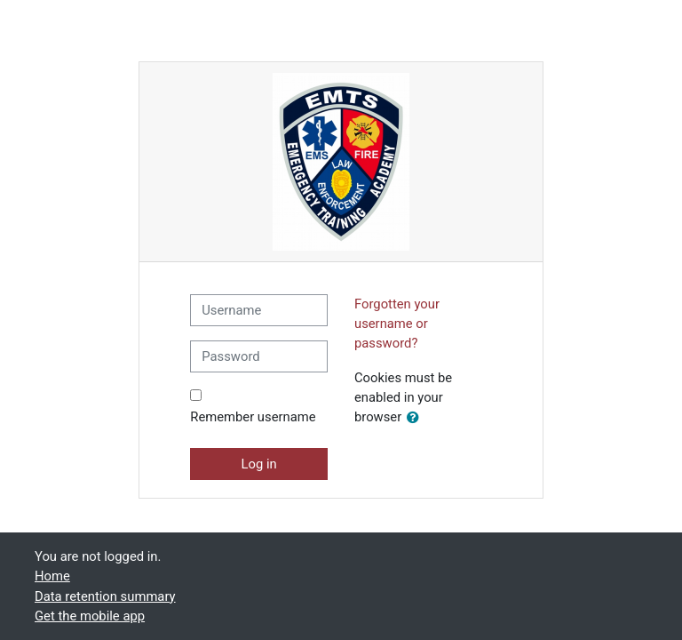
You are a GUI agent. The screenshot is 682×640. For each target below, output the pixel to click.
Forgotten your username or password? (397, 323)
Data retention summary (105, 596)
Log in (259, 464)
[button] (416, 417)
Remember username (252, 417)
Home (52, 576)
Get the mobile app (90, 616)
